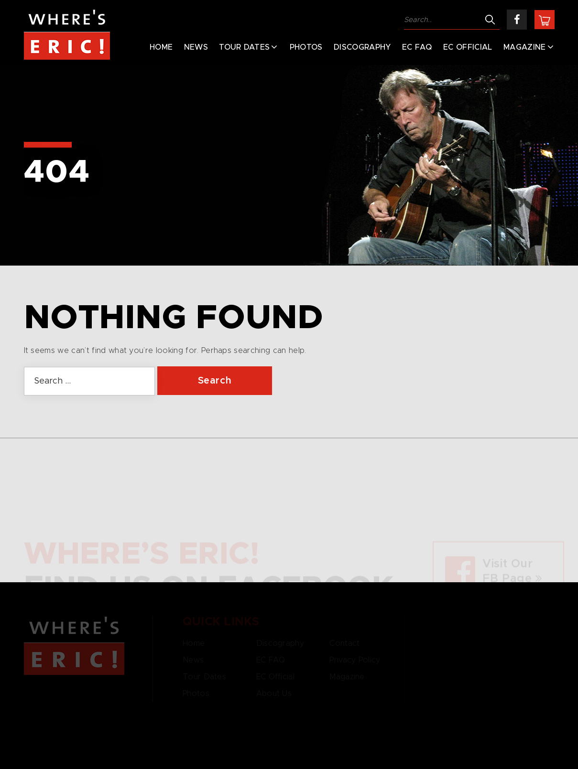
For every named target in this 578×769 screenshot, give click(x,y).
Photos (306, 47)
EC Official (467, 47)
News (196, 47)
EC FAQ (417, 47)
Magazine (524, 47)
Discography (362, 47)
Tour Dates (244, 47)
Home (161, 47)
